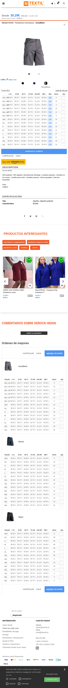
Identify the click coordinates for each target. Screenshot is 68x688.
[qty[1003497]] (63, 101)
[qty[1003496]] (63, 98)
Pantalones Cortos (10, 248)
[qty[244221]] (63, 119)
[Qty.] (61, 383)
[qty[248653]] (63, 144)
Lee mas (9, 675)
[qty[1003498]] (63, 105)
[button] (52, 3)
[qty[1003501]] (63, 116)
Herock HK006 (7, 171)
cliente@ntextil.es (42, 627)
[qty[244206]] (63, 130)
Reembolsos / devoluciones (12, 638)
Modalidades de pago (10, 631)
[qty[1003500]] (63, 112)
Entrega (5, 635)
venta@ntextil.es (42, 632)
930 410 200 (40, 638)
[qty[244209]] (63, 126)
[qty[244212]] (63, 137)
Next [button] (64, 54)
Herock (5, 23)
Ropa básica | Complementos (14, 242)
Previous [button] (5, 54)
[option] (34, 52)
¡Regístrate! (17, 615)
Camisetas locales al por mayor (14, 647)
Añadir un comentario (34, 333)
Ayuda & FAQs (8, 641)
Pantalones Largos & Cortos (38, 242)
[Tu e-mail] (30, 611)
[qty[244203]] (63, 134)
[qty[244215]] (63, 123)
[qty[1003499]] (63, 108)
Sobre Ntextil (7, 625)
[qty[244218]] (63, 141)
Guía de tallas (61, 90)
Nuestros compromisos (11, 644)
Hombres (24, 248)
